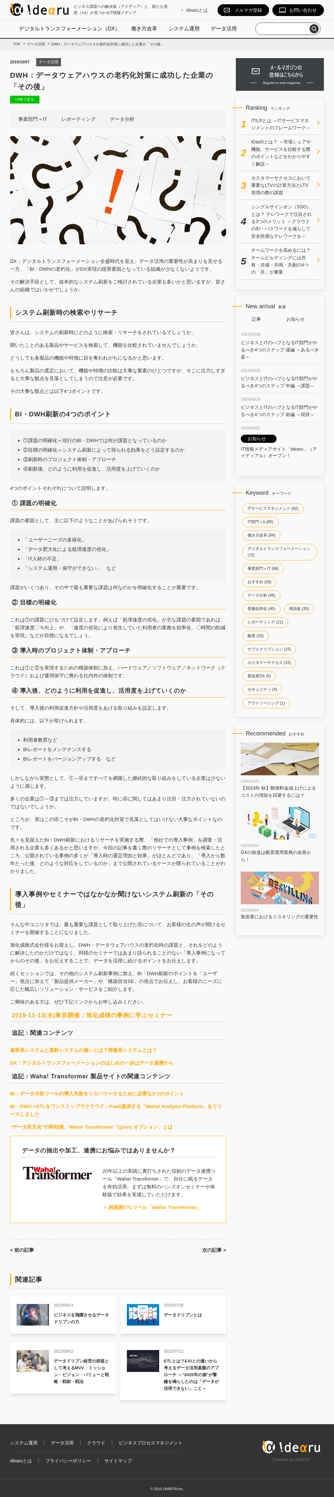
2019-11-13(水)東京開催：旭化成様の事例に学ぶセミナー (92, 1015)
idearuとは (197, 10)
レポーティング (78, 119)
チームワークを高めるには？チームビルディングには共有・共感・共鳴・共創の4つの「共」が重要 (281, 261)
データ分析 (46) (261, 595)
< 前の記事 (22, 1250)
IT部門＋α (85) (260, 522)
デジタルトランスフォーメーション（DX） (69, 28)
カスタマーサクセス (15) (269, 662)
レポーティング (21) (265, 622)
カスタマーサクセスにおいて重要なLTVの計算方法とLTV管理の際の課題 (281, 185)
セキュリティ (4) (262, 689)
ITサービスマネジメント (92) (273, 508)
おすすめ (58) (259, 582)
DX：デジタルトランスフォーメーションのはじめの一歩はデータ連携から (92, 1063)
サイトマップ (118, 1460)
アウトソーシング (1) (266, 703)
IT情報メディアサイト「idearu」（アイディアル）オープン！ (279, 446)
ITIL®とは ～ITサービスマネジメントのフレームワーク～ (281, 124)
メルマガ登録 (248, 10)
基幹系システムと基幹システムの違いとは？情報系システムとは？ (83, 1050)
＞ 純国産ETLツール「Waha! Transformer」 (152, 1207)
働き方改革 (144, 28)
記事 (256, 319)
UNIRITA (302, 1459)
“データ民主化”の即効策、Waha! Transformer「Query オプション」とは (91, 1127)
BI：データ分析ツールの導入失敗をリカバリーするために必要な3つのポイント (97, 1093)
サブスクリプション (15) (269, 649)
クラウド (96, 1443)
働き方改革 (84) (261, 535)
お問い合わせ (303, 10)
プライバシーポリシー (68, 1460)
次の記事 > (214, 1250)
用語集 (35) (299, 608)
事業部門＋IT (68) (263, 568)
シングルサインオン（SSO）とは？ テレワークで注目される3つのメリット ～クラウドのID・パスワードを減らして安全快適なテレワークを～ (281, 221)
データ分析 (122, 119)
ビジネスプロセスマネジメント (151, 1443)
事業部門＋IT (32, 119)
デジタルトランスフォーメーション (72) (279, 551)
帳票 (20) (256, 636)
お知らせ (295, 319)
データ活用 (224, 28)
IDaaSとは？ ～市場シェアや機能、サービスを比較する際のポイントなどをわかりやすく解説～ (281, 152)
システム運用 (184, 28)
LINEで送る (24, 99)
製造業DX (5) (259, 676)
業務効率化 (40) (261, 608)
